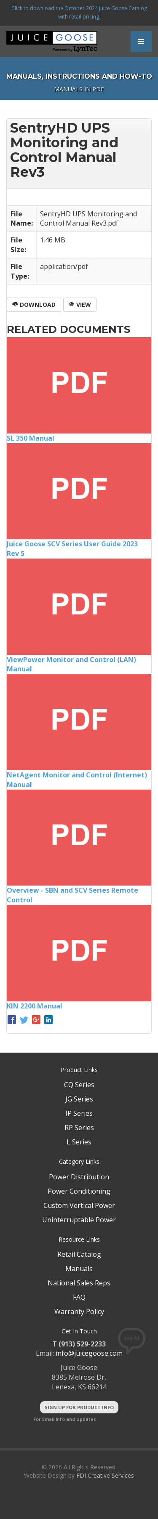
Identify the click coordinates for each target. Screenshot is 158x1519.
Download (34, 305)
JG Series (79, 1099)
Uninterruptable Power (79, 1219)
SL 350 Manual (30, 438)
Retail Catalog (79, 1254)
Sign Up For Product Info (79, 1407)
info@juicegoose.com (89, 1353)
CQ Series (79, 1084)
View (80, 305)
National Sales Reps (79, 1283)
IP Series (79, 1113)
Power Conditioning (79, 1191)
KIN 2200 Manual (34, 1006)
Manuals (79, 1268)
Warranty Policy (79, 1311)
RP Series (79, 1127)
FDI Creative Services (105, 1475)
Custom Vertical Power (79, 1205)
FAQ (79, 1297)
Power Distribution (79, 1176)
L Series (79, 1142)
